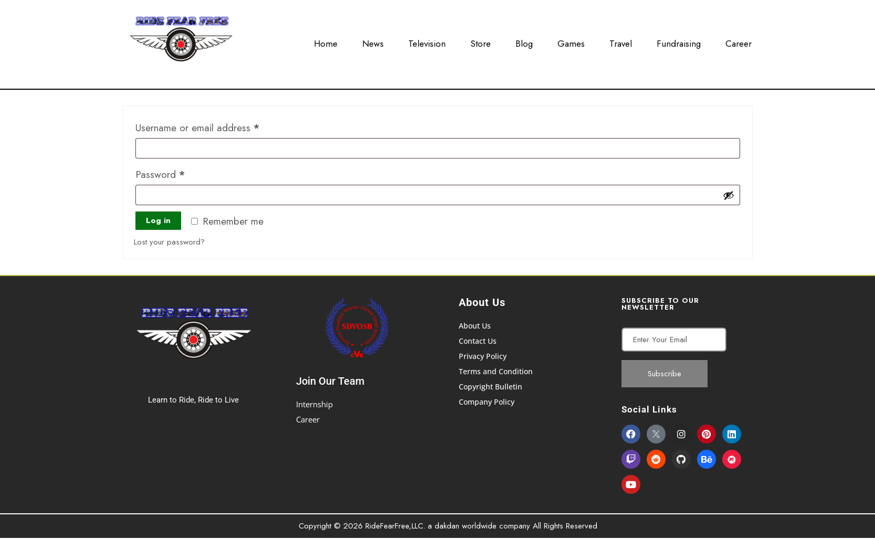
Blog (524, 41)
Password (178, 173)
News (373, 41)
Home (326, 41)
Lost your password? (169, 242)
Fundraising (679, 41)
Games (571, 41)
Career (738, 41)
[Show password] (728, 195)
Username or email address (216, 126)
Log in (158, 220)
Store (480, 41)
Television (427, 41)
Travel (620, 41)
